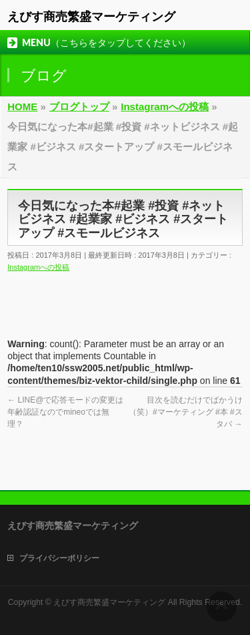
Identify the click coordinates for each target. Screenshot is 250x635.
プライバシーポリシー (59, 558)
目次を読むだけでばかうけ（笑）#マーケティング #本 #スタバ (186, 412)
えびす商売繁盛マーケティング (91, 16)
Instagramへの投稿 (38, 267)
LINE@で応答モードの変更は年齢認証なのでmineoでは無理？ (65, 412)
